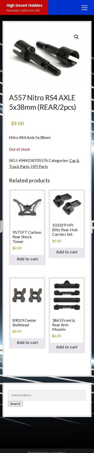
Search (15, 404)
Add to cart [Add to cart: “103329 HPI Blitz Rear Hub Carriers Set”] (66, 252)
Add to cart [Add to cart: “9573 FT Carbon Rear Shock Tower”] (27, 259)
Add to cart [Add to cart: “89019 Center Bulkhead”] (27, 342)
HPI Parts (39, 166)
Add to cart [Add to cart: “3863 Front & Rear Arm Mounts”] (66, 347)
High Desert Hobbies (24, 5)
